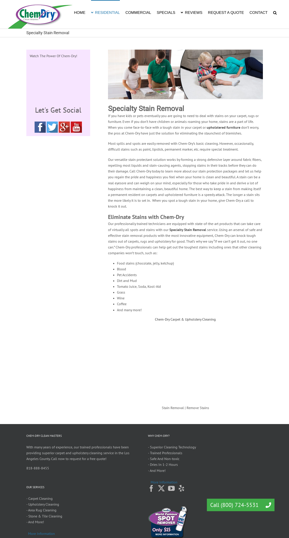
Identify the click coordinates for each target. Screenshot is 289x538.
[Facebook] (151, 488)
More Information (164, 482)
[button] (275, 12)
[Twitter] (161, 488)
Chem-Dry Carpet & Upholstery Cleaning (185, 319)
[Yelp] (181, 488)
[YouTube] (171, 488)
